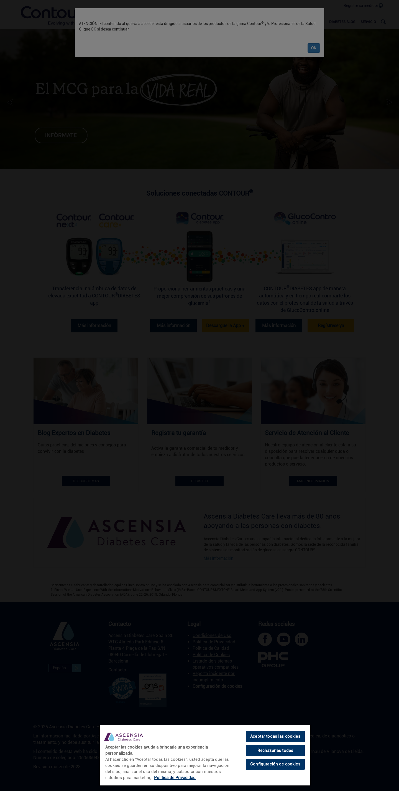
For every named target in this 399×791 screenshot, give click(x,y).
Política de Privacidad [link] (175, 777)
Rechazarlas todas (275, 750)
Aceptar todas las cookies (275, 736)
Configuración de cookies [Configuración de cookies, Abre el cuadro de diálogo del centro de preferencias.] (275, 764)
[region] (205, 754)
